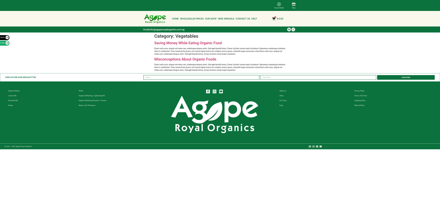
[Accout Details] (279, 4)
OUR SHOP (211, 18)
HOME (175, 18)
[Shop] (294, 4)
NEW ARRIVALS (226, 18)
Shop (293, 8)
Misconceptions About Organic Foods (185, 59)
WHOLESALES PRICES (192, 18)
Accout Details (279, 8)
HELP (254, 18)
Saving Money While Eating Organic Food (188, 43)
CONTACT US (243, 18)
